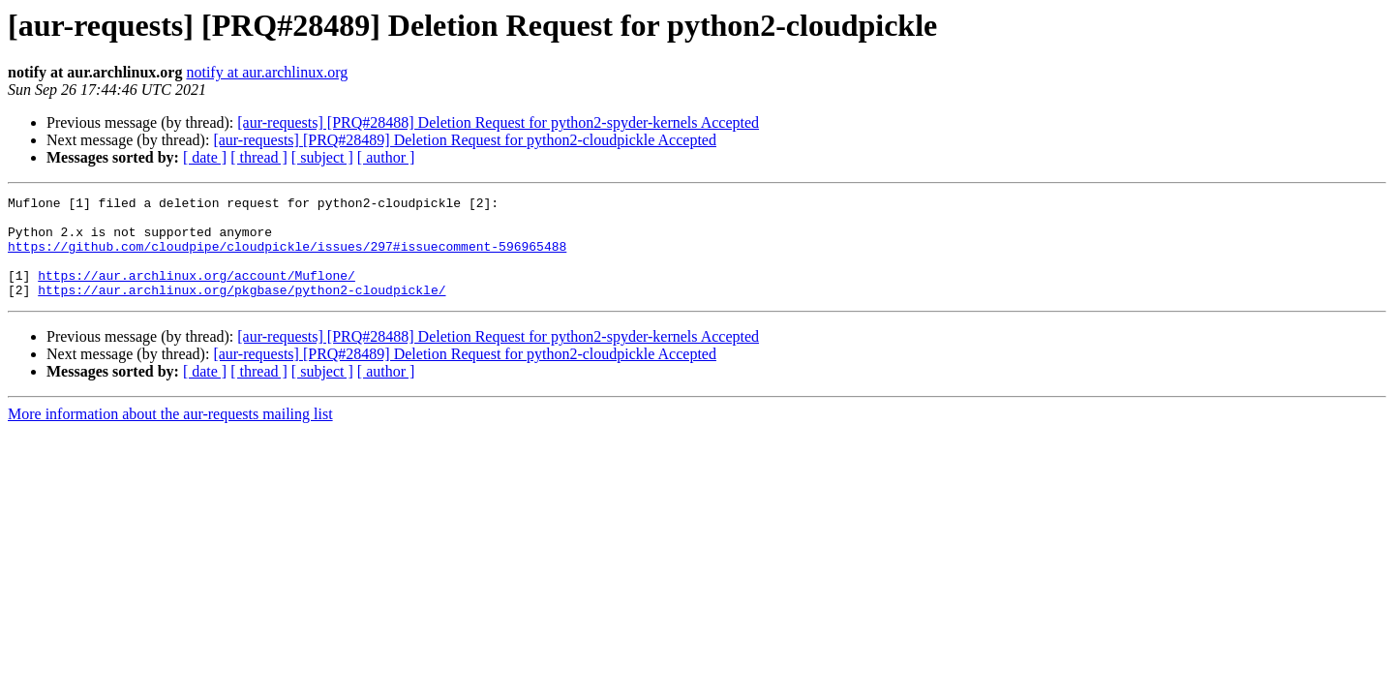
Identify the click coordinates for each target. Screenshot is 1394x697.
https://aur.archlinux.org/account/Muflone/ (196, 292)
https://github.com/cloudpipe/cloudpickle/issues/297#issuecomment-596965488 (287, 257)
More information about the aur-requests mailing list (170, 434)
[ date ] (205, 157)
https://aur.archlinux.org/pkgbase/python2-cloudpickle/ (241, 309)
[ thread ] (259, 157)
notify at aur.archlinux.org (267, 72)
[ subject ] (322, 157)
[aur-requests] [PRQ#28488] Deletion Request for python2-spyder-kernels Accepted (498, 122)
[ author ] (386, 157)
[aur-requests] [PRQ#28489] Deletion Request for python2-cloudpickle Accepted (464, 140)
